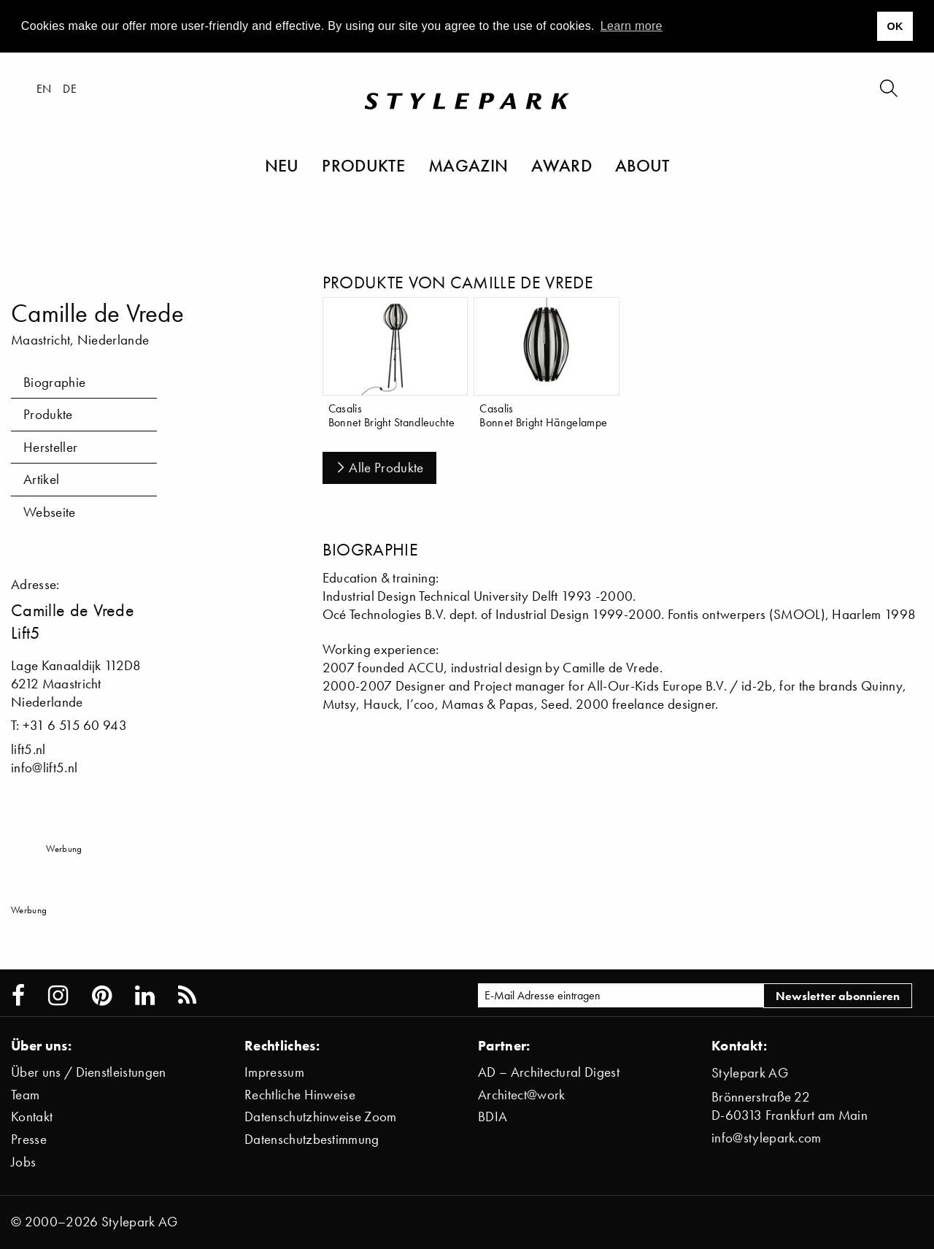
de (70, 88)
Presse (29, 1139)
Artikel (41, 479)
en (44, 88)
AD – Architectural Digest (549, 1072)
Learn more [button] (632, 26)
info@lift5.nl (44, 767)
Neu (282, 165)
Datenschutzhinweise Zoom (320, 1116)
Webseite (49, 512)
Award (561, 165)
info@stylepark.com (766, 1138)
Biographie (54, 382)
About (642, 165)
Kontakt (32, 1116)
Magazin (468, 165)
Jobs (23, 1161)
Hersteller (50, 447)
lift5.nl (28, 749)
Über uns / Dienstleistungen (88, 1072)
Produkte (363, 165)
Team (25, 1094)
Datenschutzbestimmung (311, 1139)
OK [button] (895, 26)
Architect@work (521, 1094)
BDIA (492, 1116)
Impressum (274, 1072)
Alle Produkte (379, 467)
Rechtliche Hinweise (299, 1094)
